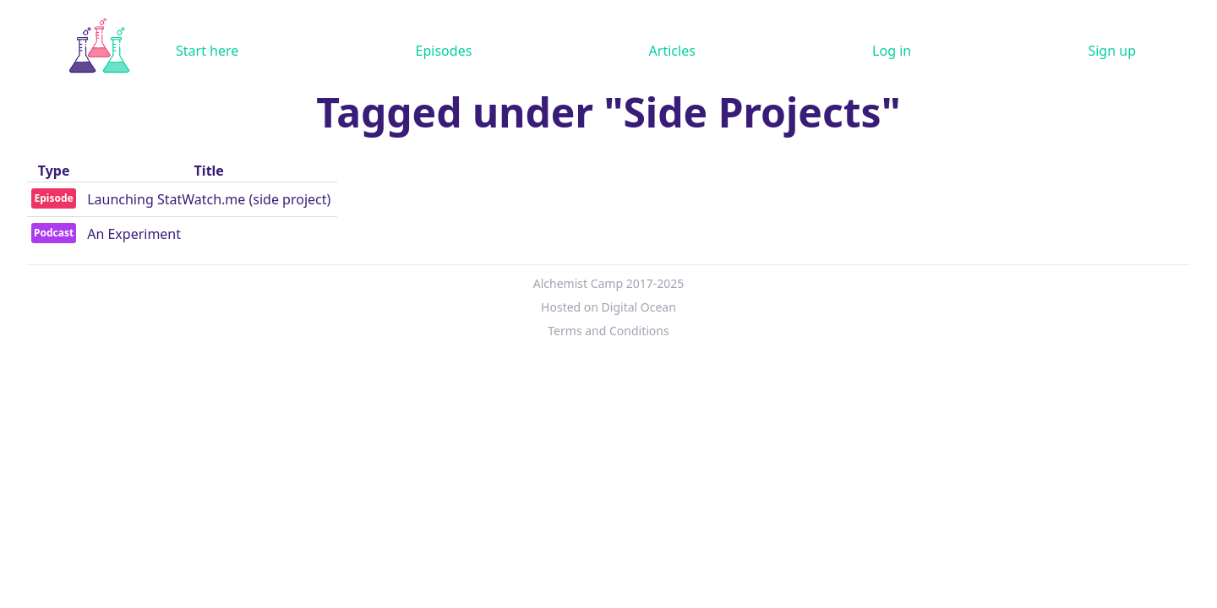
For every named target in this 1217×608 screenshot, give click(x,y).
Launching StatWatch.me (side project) (208, 199)
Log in (891, 50)
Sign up (1112, 50)
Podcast (54, 232)
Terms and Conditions (608, 331)
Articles (672, 50)
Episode (53, 198)
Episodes (444, 50)
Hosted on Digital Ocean (608, 307)
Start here (207, 50)
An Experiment (134, 234)
